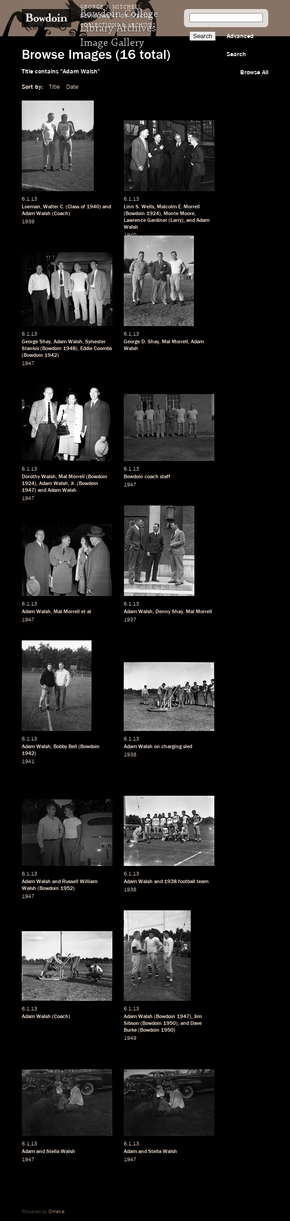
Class (73, 207)
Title (54, 87)
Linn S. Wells (139, 207)
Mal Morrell (175, 342)
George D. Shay (141, 342)
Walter (50, 207)
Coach (61, 213)
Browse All (254, 72)
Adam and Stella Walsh (48, 1151)
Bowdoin (135, 213)
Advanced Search (240, 45)
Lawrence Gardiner (145, 220)
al (89, 612)
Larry (176, 220)
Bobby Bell (65, 747)
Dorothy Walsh (39, 477)
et (83, 612)
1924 (152, 213)
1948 (69, 348)
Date (72, 87)
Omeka (56, 1212)
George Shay (36, 342)
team (202, 882)
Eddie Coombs (96, 348)
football (186, 882)
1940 (93, 207)
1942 (50, 355)
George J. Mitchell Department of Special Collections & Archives (118, 16)
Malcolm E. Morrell (178, 207)
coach (152, 477)
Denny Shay (169, 612)
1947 (28, 363)
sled (187, 747)
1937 (130, 620)
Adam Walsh (36, 213)
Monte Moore (179, 213)
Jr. (73, 483)
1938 (130, 755)
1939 (28, 222)
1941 (28, 761)
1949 (130, 1038)
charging (171, 747)
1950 (169, 1023)
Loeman (31, 207)
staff (165, 477)
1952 (66, 888)
